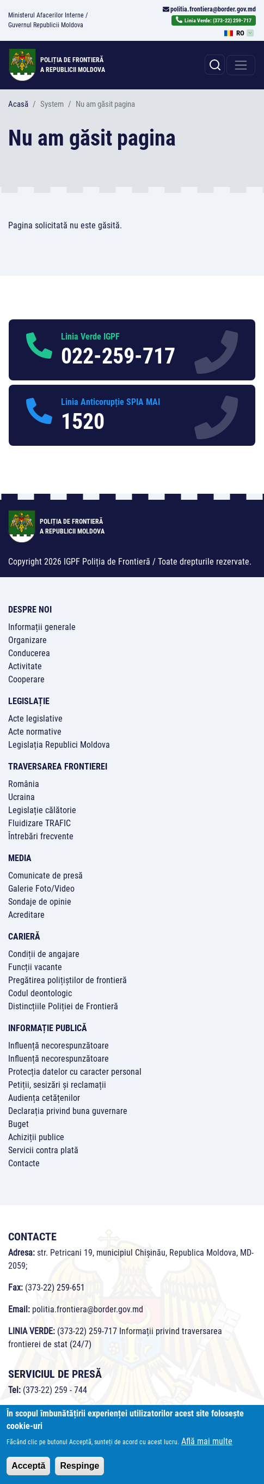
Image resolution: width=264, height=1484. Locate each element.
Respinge (79, 1469)
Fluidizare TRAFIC (39, 823)
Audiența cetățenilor (44, 1098)
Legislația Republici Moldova (59, 745)
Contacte (24, 1163)
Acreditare (26, 915)
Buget (18, 1124)
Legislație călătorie (42, 810)
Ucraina (21, 797)
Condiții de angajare (43, 954)
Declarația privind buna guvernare (67, 1111)
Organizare (27, 640)
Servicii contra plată (43, 1150)
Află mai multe (206, 1445)
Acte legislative (35, 718)
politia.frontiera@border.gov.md (213, 9)
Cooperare (26, 679)
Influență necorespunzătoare (58, 1045)
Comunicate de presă (45, 875)
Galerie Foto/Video (41, 888)
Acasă (18, 104)
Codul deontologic (40, 993)
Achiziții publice (36, 1137)
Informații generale (42, 627)
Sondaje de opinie (39, 902)
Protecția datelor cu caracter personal (75, 1072)
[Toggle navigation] (240, 65)
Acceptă (28, 1469)
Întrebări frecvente (40, 836)
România (23, 784)
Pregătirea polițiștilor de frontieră (67, 980)
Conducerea (29, 653)
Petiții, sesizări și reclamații (57, 1085)
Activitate (25, 666)
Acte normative (35, 731)
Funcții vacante (35, 967)
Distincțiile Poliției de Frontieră (63, 1006)
